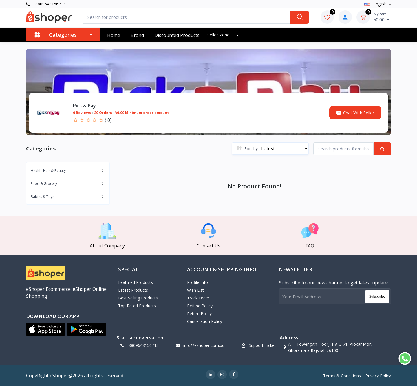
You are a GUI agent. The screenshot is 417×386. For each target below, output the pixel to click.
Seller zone (219, 35)
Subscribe (377, 296)
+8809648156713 (45, 4)
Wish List (195, 290)
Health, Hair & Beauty (48, 170)
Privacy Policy (378, 375)
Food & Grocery (44, 183)
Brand (137, 35)
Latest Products (133, 290)
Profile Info (197, 282)
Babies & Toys (42, 196)
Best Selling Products (138, 298)
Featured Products (135, 282)
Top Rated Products (137, 305)
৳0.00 (381, 17)
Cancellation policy (204, 321)
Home (113, 35)
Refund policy (200, 305)
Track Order (198, 298)
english (376, 4)
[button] (45, 329)
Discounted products (177, 35)
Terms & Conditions (342, 375)
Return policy (199, 313)
